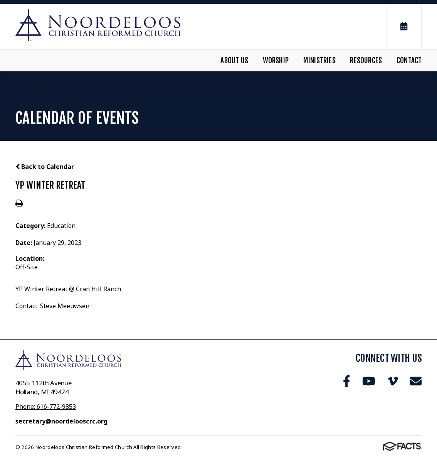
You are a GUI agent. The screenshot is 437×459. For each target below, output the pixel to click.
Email (416, 381)
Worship (276, 60)
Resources (366, 60)
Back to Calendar (44, 166)
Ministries (319, 60)
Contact (409, 60)
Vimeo (393, 381)
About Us (234, 60)
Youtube (368, 381)
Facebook (346, 381)
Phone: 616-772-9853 (45, 406)
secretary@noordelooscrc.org (61, 421)
